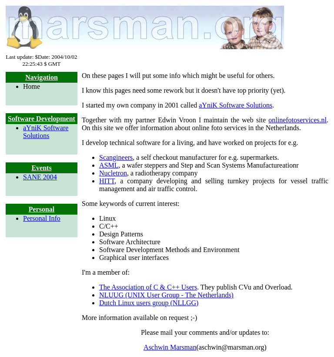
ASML (108, 165)
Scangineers (116, 157)
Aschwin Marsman (170, 347)
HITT (106, 181)
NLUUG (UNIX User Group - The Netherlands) (166, 295)
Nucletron (113, 173)
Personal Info (41, 218)
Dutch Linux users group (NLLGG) (148, 302)
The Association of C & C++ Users (148, 287)
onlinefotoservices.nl (297, 120)
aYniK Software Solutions (45, 131)
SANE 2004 (40, 177)
